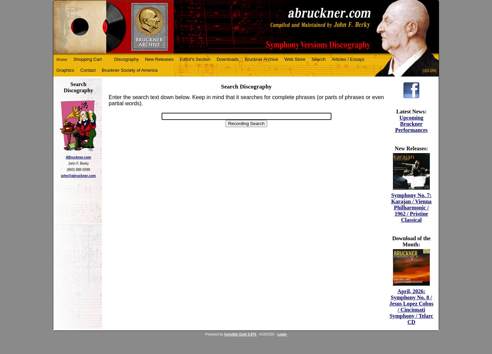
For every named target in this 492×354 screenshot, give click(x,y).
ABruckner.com (78, 157)
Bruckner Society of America (130, 70)
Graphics (65, 70)
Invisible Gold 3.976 (240, 334)
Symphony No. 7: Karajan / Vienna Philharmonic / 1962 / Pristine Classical (411, 207)
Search (319, 59)
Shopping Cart (87, 59)
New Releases (159, 59)
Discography (126, 59)
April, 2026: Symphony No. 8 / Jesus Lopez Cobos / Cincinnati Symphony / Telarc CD (412, 306)
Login (282, 334)
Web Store (295, 59)
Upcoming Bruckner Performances (411, 124)
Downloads (227, 59)
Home (61, 59)
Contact (88, 70)
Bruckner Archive (261, 59)
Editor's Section (195, 59)
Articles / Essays (348, 59)
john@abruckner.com (78, 176)
